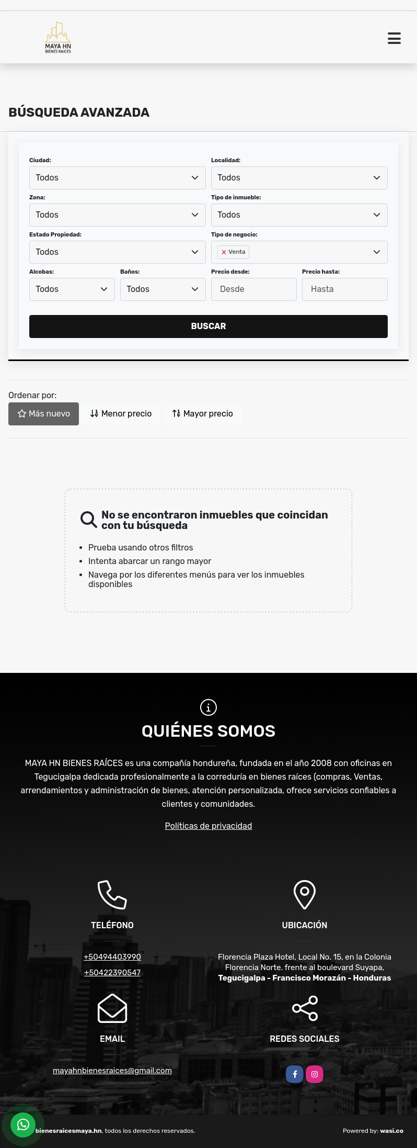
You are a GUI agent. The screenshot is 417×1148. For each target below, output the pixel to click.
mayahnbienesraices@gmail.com (112, 1070)
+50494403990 (112, 957)
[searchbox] (220, 269)
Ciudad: (40, 160)
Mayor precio (202, 414)
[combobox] (117, 177)
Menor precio (121, 414)
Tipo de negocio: (234, 234)
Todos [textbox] (47, 178)
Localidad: (225, 160)
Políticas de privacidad (208, 826)
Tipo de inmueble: (236, 197)
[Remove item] (224, 252)
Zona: (37, 197)
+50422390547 (112, 972)
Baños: (130, 271)
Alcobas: (41, 271)
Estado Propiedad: (55, 234)
